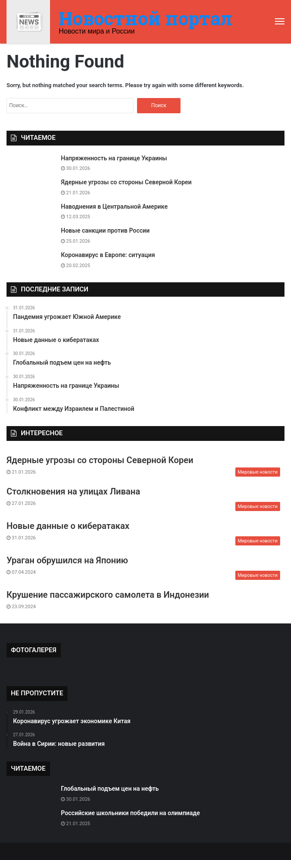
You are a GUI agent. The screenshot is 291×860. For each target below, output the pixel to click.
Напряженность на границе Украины (114, 158)
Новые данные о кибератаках (68, 526)
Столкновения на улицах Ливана (73, 491)
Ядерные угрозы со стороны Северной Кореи (126, 182)
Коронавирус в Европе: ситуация (108, 254)
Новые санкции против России (105, 230)
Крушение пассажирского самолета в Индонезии (108, 594)
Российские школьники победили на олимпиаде (130, 812)
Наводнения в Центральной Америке (114, 206)
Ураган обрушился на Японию (67, 560)
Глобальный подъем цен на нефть (110, 788)
